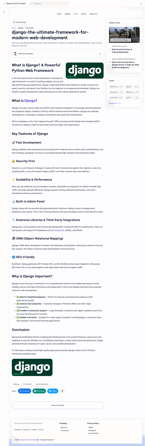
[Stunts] (83, 14)
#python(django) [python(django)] (42, 384)
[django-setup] (132, 92)
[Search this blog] (49, 3)
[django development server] (127, 59)
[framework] (116, 97)
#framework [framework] (27, 384)
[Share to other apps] (62, 391)
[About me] (93, 14)
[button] (141, 3)
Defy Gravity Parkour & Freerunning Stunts (122, 50)
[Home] (59, 14)
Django (29, 101)
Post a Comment (57, 405)
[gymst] (124, 46)
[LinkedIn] (34, 430)
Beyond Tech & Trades (16, 3)
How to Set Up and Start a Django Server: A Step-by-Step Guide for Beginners (125, 65)
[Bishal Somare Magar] (25, 54)
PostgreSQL (59, 230)
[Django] (67, 14)
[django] (115, 59)
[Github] (41, 430)
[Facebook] (17, 430)
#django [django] (16, 384)
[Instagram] (26, 430)
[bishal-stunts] (117, 46)
